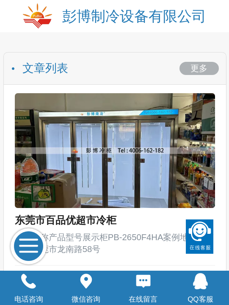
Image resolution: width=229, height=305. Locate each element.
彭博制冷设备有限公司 (134, 16)
